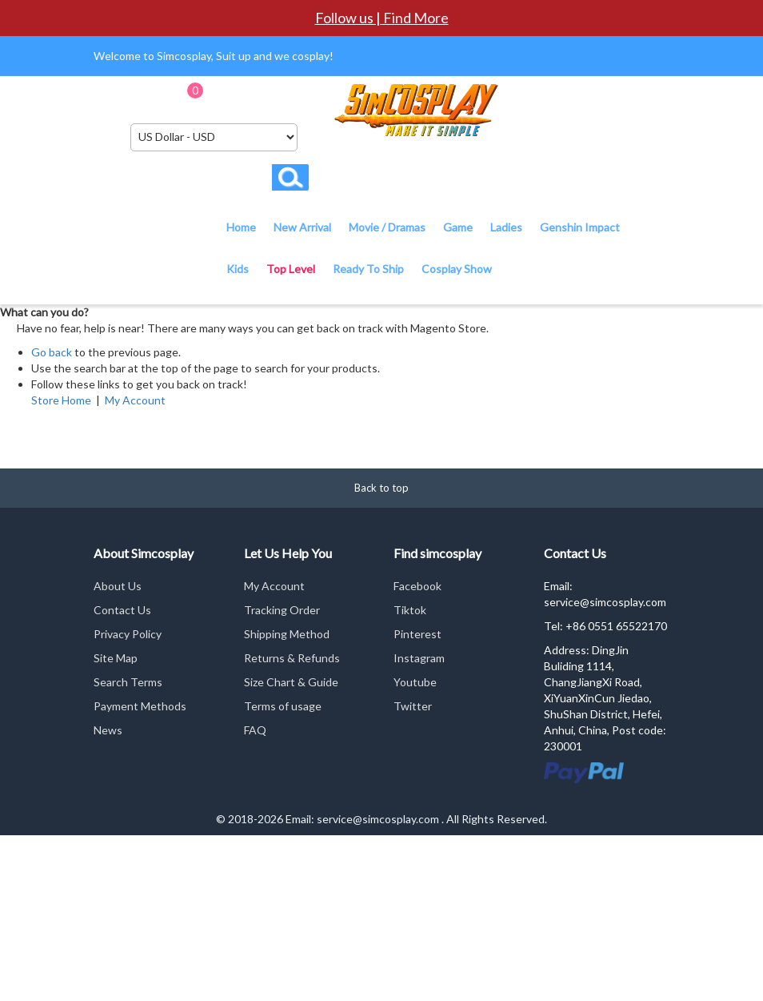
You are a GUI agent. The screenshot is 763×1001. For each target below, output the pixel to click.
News (108, 730)
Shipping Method (287, 634)
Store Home (61, 400)
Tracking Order (282, 610)
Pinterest (417, 634)
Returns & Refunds (292, 658)
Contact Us (122, 610)
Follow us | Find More (382, 17)
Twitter (412, 706)
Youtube (415, 682)
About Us (118, 586)
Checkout (297, 96)
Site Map (116, 658)
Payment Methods (140, 706)
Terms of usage (283, 706)
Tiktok (409, 610)
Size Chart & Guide (291, 682)
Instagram (419, 658)
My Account (135, 400)
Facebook (417, 586)
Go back (51, 352)
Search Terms (128, 682)
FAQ (255, 730)
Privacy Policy (128, 634)
